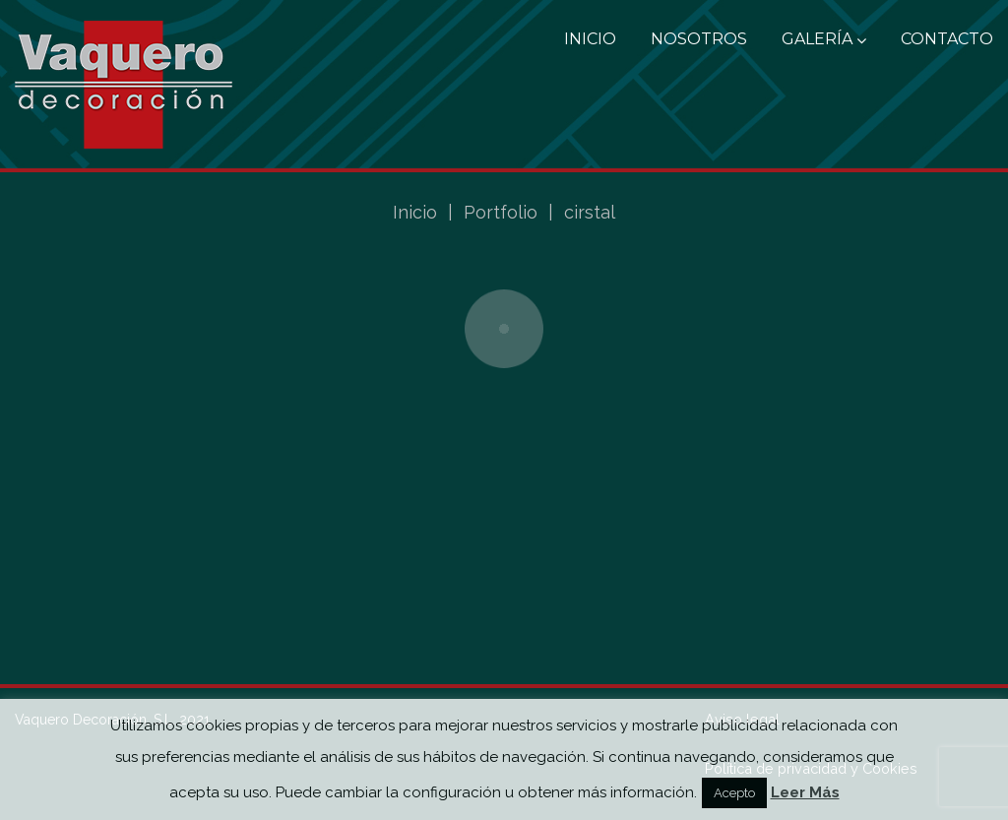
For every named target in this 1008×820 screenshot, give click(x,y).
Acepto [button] (734, 793)
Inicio (590, 39)
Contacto (947, 39)
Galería (824, 39)
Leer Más (805, 792)
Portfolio (500, 212)
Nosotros (699, 39)
